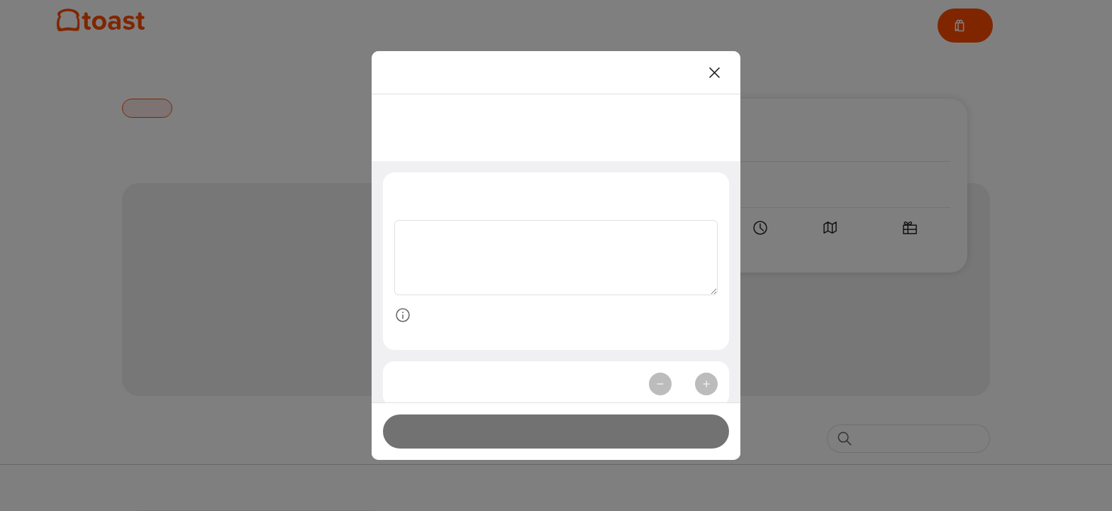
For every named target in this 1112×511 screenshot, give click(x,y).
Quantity (420, 387)
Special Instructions (451, 193)
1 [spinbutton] (682, 387)
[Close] (715, 72)
